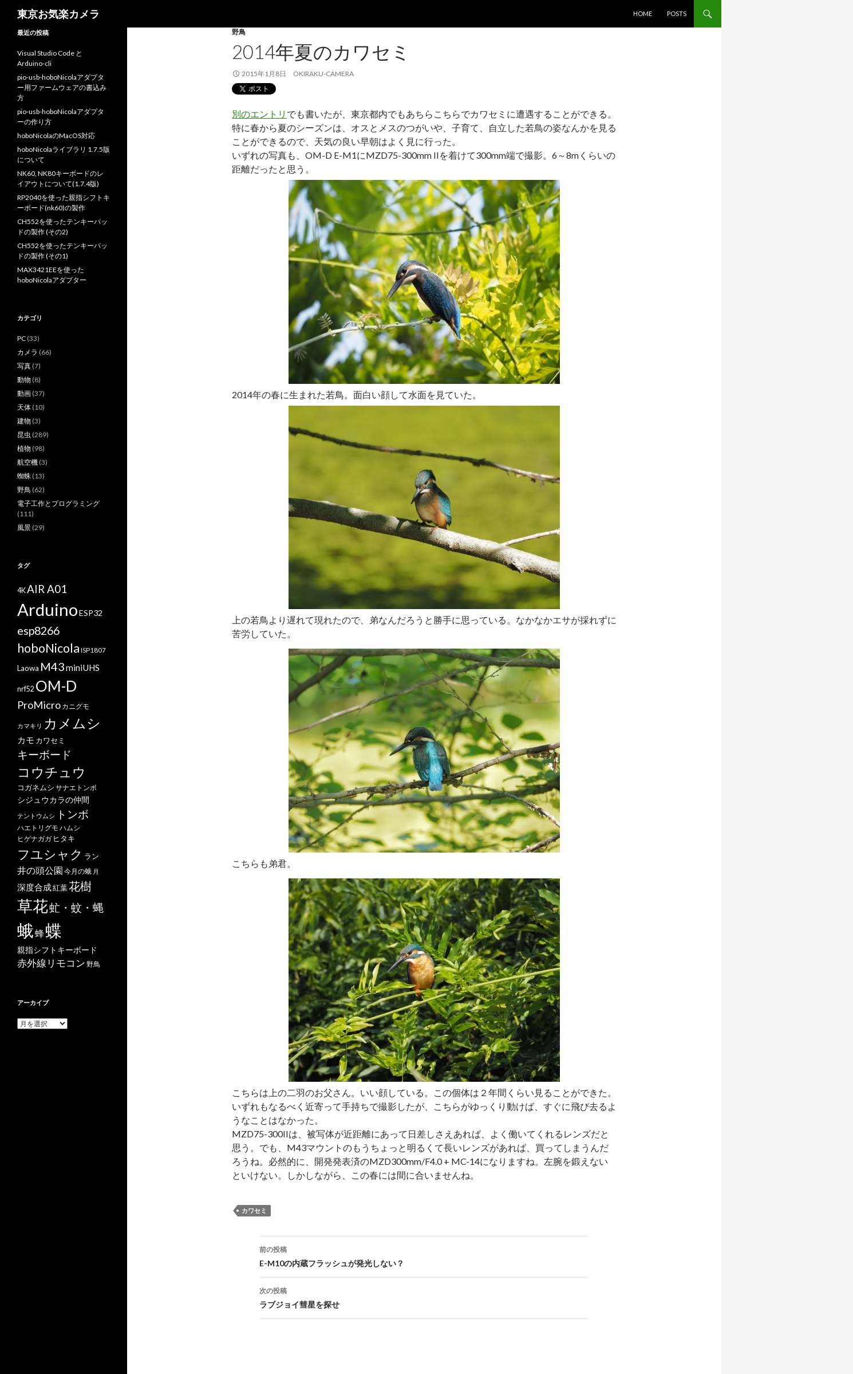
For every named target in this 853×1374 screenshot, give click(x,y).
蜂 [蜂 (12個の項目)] (39, 933)
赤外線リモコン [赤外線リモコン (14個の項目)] (51, 963)
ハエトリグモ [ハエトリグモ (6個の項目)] (37, 827)
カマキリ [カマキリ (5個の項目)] (29, 725)
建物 (24, 421)
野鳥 (239, 32)
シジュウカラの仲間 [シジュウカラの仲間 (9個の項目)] (53, 799)
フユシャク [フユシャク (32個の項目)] (50, 854)
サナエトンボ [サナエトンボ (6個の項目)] (76, 787)
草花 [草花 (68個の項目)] (32, 905)
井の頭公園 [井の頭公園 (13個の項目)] (40, 870)
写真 (24, 366)
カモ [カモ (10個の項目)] (25, 740)
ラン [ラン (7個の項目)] (91, 856)
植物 (24, 448)
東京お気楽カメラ (58, 13)
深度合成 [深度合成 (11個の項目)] (34, 887)
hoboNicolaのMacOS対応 (56, 135)
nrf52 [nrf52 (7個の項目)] (25, 689)
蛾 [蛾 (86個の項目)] (25, 930)
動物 (24, 379)
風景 (24, 527)
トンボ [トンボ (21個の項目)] (72, 814)
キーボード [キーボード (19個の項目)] (44, 754)
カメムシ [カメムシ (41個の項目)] (72, 723)
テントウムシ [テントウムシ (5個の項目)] (36, 815)
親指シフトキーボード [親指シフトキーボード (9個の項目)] (57, 950)
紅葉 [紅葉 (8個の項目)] (60, 887)
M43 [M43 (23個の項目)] (52, 666)
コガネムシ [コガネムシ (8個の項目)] (35, 787)
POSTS (676, 13)
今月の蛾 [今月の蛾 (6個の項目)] (78, 871)
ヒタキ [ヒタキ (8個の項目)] (64, 838)
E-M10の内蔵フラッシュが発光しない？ (424, 1255)
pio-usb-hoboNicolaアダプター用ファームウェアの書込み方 (61, 87)
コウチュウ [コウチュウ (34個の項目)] (51, 772)
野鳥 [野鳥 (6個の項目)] (93, 964)
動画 (24, 393)
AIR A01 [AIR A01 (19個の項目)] (47, 588)
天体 (24, 407)
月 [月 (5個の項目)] (96, 871)
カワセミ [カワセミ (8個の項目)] (50, 740)
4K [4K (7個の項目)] (21, 590)
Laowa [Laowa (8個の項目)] (28, 668)
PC (21, 338)
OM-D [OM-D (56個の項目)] (56, 686)
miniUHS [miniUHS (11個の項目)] (83, 667)
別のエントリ (259, 113)
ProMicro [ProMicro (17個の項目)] (39, 704)
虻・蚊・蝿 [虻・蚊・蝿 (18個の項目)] (76, 907)
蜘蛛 (24, 476)
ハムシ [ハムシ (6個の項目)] (70, 827)
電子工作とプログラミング (58, 503)
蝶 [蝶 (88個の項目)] (53, 930)
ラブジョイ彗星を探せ (424, 1296)
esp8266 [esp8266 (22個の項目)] (38, 630)
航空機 (27, 462)
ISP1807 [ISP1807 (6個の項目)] (93, 650)
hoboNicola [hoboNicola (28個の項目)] (48, 648)
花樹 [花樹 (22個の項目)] (80, 886)
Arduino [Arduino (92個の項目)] (47, 609)
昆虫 (24, 434)
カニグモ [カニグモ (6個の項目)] (75, 706)
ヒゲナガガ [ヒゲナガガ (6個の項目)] (34, 838)
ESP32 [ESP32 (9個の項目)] (90, 613)
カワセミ (254, 1210)
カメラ (27, 352)
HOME (642, 13)
